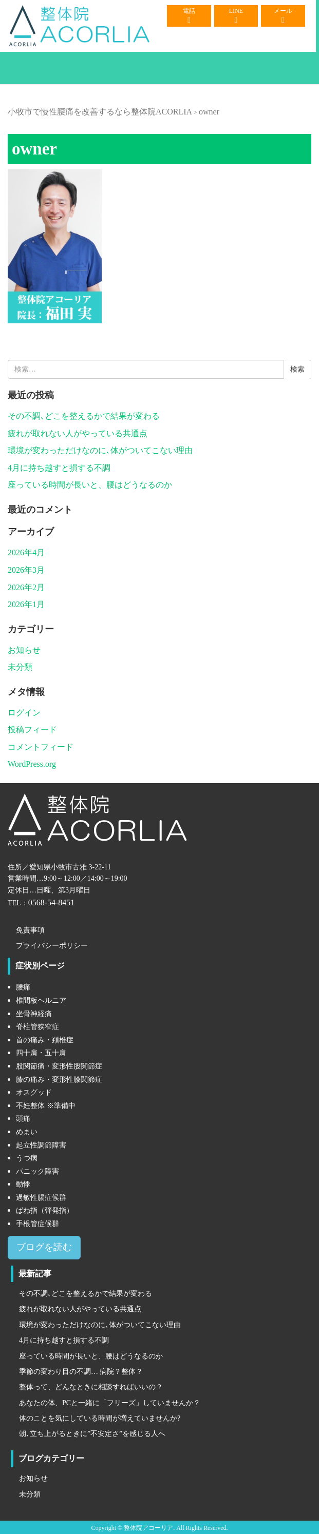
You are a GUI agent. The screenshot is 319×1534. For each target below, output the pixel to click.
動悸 (23, 1184)
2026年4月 (26, 552)
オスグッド (34, 1092)
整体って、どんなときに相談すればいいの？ (91, 1387)
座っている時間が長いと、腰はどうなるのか (90, 484)
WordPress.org (32, 764)
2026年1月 (26, 604)
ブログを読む (44, 1247)
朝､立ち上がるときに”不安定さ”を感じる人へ (92, 1434)
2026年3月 (26, 570)
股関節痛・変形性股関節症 (59, 1066)
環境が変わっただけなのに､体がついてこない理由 (100, 450)
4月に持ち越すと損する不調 (59, 467)
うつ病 (26, 1158)
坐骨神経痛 (34, 1014)
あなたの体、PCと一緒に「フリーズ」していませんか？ (109, 1403)
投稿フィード (32, 729)
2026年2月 (26, 587)
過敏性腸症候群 (41, 1197)
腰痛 (23, 987)
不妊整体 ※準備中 (46, 1106)
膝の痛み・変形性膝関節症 (59, 1079)
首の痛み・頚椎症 (44, 1040)
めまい (26, 1132)
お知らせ (24, 650)
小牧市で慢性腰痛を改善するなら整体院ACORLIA (100, 111)
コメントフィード (40, 747)
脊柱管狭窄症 (37, 1027)
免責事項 (30, 930)
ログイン (24, 712)
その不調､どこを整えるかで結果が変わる (84, 416)
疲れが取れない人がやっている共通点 (77, 433)
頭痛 (23, 1118)
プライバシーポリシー (52, 945)
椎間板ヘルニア (41, 1000)
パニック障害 (37, 1171)
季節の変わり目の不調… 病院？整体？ (81, 1371)
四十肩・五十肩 (41, 1053)
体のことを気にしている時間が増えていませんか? (99, 1418)
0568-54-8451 (51, 902)
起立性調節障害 (41, 1145)
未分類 (20, 667)
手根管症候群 (37, 1224)
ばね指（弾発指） (44, 1210)
